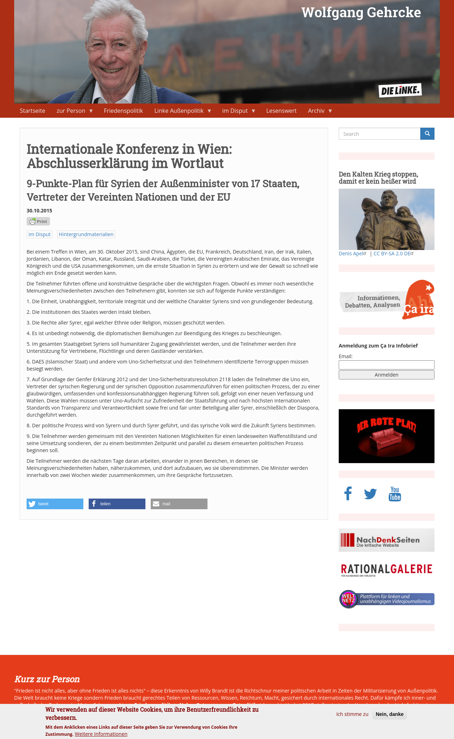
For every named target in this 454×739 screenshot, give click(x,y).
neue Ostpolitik (237, 704)
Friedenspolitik (123, 111)
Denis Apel (353, 253)
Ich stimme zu (352, 716)
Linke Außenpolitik (180, 112)
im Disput (236, 112)
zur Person (72, 112)
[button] (55, 504)
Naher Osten (195, 704)
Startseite (32, 111)
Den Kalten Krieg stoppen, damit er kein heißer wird (378, 177)
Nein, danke (390, 717)
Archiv (317, 112)
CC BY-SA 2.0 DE (394, 253)
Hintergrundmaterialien (86, 234)
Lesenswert (281, 111)
